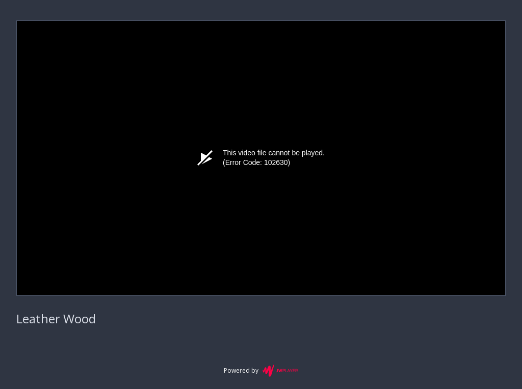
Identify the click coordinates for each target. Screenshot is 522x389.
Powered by (261, 371)
